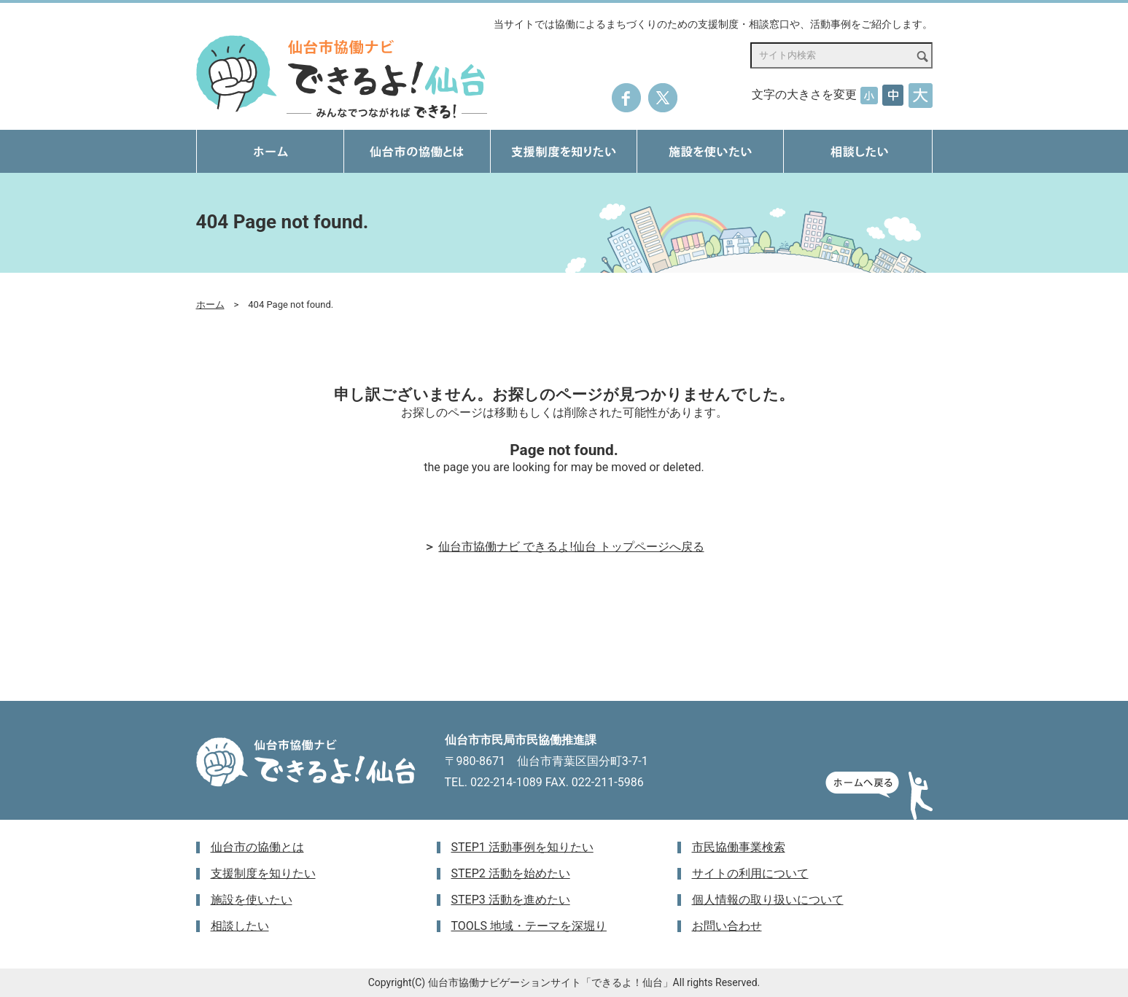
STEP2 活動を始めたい (510, 873)
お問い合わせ (727, 926)
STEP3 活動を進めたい (510, 900)
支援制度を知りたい (263, 873)
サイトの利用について (750, 873)
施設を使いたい (251, 900)
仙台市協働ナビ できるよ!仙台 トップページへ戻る (571, 547)
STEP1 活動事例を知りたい (522, 847)
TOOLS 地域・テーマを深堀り (529, 926)
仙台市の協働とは (257, 847)
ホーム (210, 304)
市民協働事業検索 (738, 847)
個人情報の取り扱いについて (768, 900)
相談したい (240, 926)
